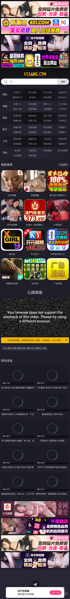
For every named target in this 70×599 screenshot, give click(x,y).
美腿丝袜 (17, 132)
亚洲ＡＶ (17, 104)
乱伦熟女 (47, 120)
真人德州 (32, 92)
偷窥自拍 (17, 127)
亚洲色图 (32, 127)
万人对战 (47, 92)
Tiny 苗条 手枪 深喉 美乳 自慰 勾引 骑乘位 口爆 (24, 348)
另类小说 (32, 143)
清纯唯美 (32, 132)
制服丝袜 (17, 120)
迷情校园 (17, 143)
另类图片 (62, 132)
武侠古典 (62, 138)
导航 (5, 152)
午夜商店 (32, 150)
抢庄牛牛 (62, 97)
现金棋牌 (47, 97)
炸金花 (32, 97)
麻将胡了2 (17, 97)
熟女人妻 (17, 109)
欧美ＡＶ (47, 104)
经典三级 (32, 120)
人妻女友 (47, 138)
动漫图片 (62, 127)
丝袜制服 (32, 109)
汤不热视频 (62, 150)
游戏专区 (62, 92)
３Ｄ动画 (62, 104)
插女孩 (17, 150)
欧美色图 (47, 127)
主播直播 (47, 109)
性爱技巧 (62, 143)
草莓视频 (47, 150)
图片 (5, 129)
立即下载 (55, 592)
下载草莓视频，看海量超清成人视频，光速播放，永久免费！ (37, 340)
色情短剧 (32, 155)
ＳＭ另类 (62, 109)
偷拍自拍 (32, 115)
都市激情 (17, 138)
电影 (5, 117)
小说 (5, 141)
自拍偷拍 (32, 104)
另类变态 (62, 120)
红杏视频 (17, 155)
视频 (5, 106)
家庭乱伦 (32, 138)
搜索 (63, 81)
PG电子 (17, 92)
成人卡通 (47, 115)
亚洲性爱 (17, 115)
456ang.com (35, 74)
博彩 (5, 94)
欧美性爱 (62, 115)
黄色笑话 (47, 143)
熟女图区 (47, 132)
